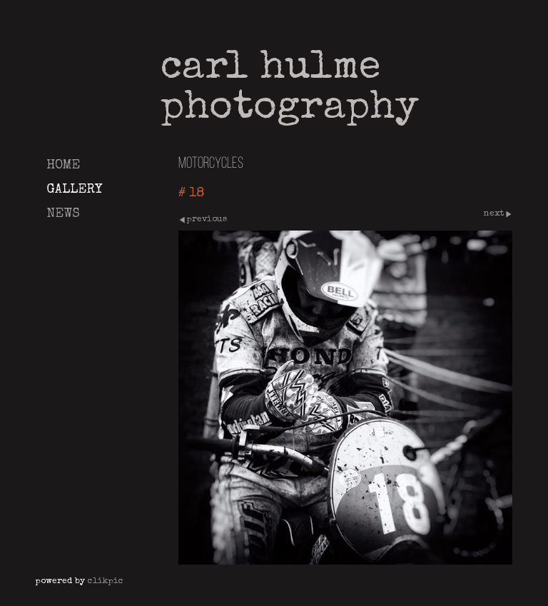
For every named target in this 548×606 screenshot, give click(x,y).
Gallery (74, 189)
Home (63, 165)
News (63, 214)
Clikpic (105, 581)
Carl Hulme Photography (290, 89)
